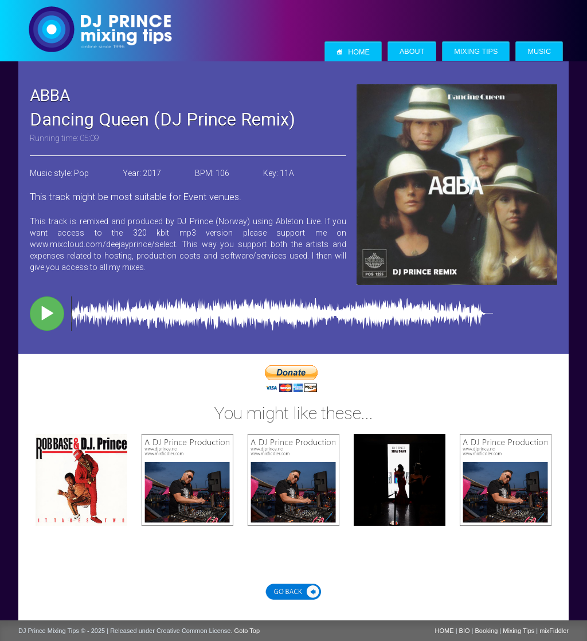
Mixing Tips (476, 52)
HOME (444, 630)
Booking (486, 630)
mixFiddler (554, 630)
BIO (464, 630)
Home (353, 52)
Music (539, 52)
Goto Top (247, 630)
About (412, 52)
